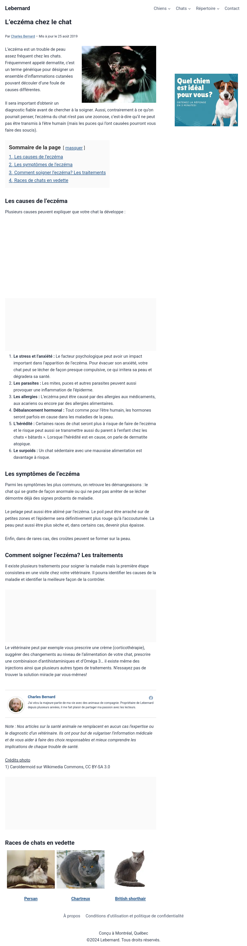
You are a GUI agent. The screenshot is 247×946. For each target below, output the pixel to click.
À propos (71, 915)
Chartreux (80, 898)
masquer (74, 147)
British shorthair (130, 898)
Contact (232, 8)
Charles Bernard (23, 36)
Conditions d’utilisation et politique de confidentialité (135, 915)
